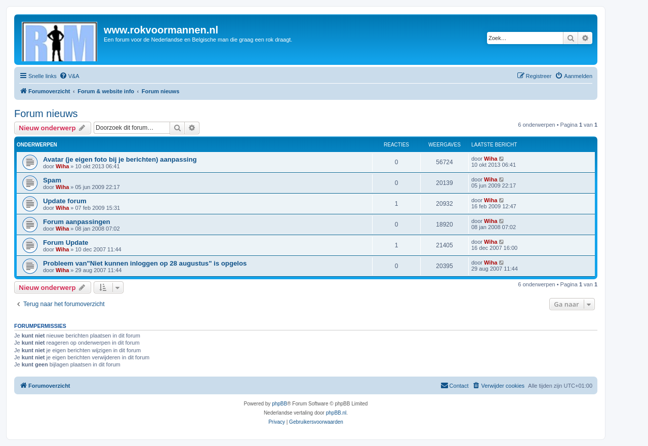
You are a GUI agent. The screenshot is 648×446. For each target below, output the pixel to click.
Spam (52, 180)
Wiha (62, 166)
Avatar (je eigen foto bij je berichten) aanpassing (120, 159)
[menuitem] (69, 76)
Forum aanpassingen (76, 222)
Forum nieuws (46, 113)
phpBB (279, 403)
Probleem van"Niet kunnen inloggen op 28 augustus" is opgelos (145, 263)
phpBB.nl (336, 413)
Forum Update (65, 242)
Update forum (65, 201)
